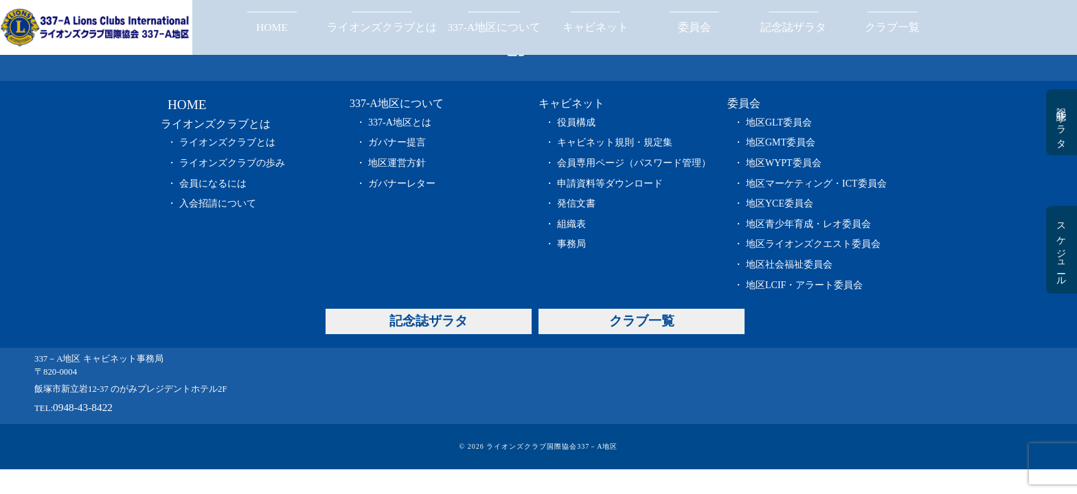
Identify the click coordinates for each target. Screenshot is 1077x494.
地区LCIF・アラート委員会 (804, 285)
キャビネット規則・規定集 (614, 142)
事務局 (571, 244)
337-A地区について (494, 27)
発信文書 (576, 203)
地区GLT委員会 (779, 122)
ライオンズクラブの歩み (232, 163)
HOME (272, 27)
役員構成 (576, 122)
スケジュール (1061, 249)
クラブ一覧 (892, 27)
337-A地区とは (399, 122)
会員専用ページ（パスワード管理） (634, 163)
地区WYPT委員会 (783, 163)
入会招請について (217, 203)
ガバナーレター (401, 183)
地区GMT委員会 (780, 142)
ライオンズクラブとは (382, 27)
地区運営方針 (397, 163)
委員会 (694, 27)
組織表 (571, 224)
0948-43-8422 (83, 407)
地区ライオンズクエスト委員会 (813, 244)
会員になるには (213, 183)
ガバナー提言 (397, 142)
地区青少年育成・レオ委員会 (808, 224)
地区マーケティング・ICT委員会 (816, 183)
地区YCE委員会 (779, 203)
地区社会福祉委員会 (789, 264)
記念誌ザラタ (793, 27)
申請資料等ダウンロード (610, 183)
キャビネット (595, 27)
